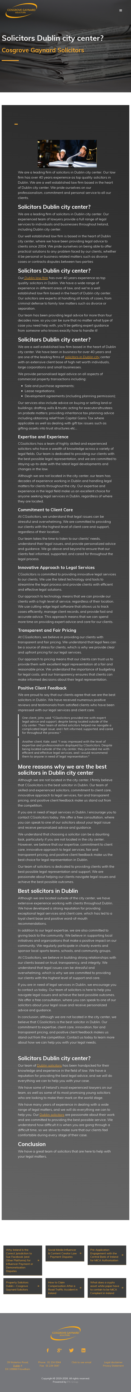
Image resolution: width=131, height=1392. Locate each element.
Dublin (16, 1365)
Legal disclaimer (113, 1362)
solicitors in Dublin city (82, 357)
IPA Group (72, 1381)
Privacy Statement (113, 1365)
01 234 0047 (52, 1365)
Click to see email (81, 1362)
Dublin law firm (36, 278)
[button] (121, 10)
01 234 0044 (54, 1362)
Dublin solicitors (49, 1065)
